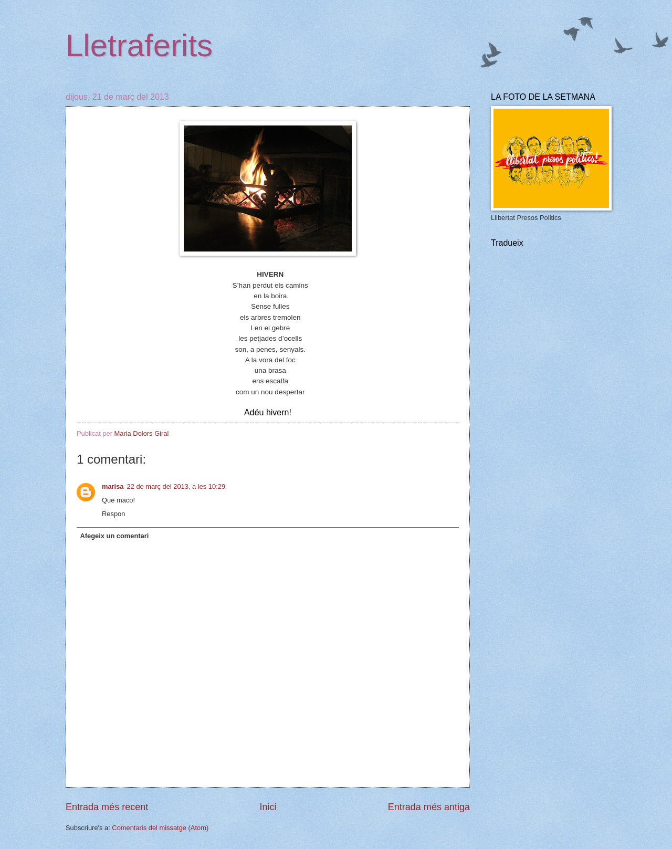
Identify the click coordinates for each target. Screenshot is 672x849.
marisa (113, 486)
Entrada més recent (107, 807)
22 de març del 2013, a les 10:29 (176, 486)
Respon (113, 514)
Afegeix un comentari (114, 536)
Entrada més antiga (429, 807)
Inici (267, 807)
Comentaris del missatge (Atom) (160, 828)
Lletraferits (139, 45)
